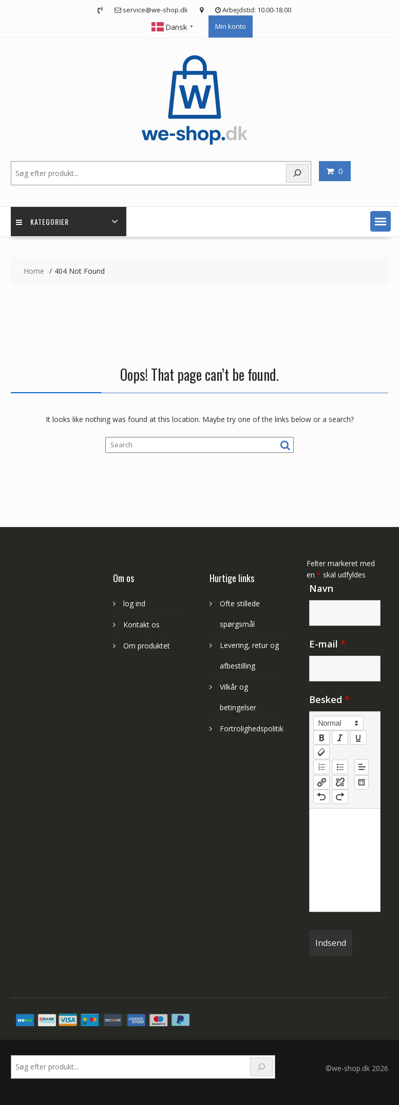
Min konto (230, 26)
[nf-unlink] (340, 782)
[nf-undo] (321, 797)
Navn (321, 588)
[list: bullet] (340, 767)
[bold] (321, 737)
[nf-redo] (340, 797)
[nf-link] (321, 782)
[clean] (321, 752)
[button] (380, 221)
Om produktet (146, 646)
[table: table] (361, 782)
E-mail (327, 644)
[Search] (261, 1067)
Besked (329, 699)
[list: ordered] (321, 767)
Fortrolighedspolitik (251, 728)
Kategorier (42, 221)
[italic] (340, 737)
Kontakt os (141, 624)
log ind (134, 603)
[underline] (358, 737)
